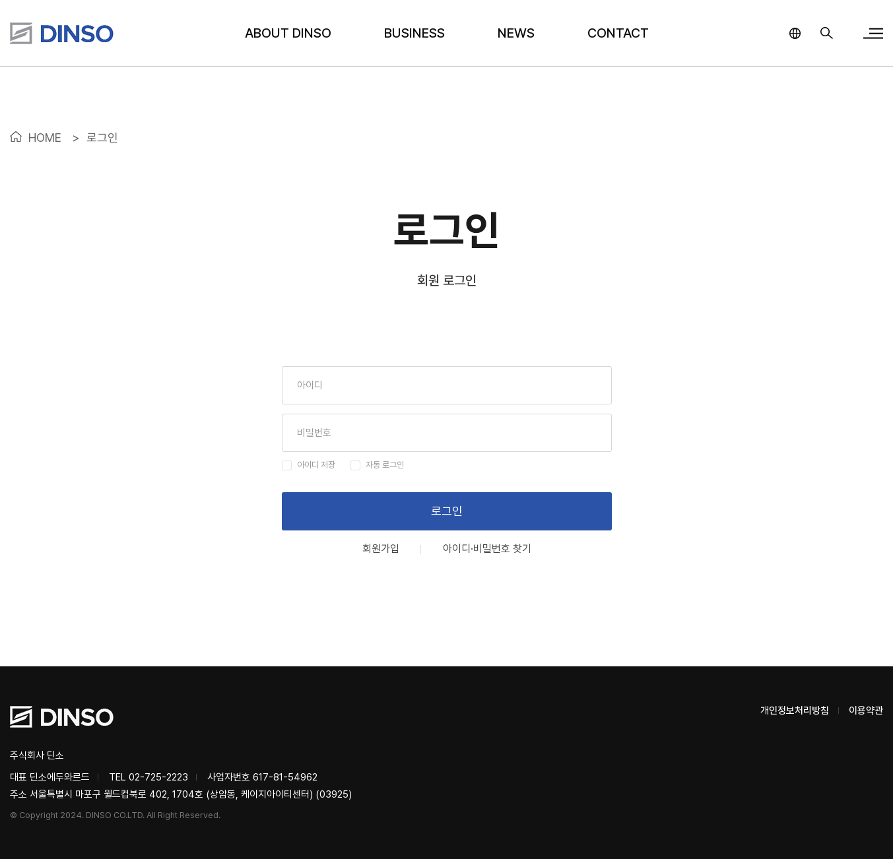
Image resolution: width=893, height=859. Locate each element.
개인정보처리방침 (794, 710)
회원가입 (380, 549)
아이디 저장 (316, 465)
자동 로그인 (385, 465)
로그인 (447, 511)
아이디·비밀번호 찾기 (487, 549)
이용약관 (866, 710)
